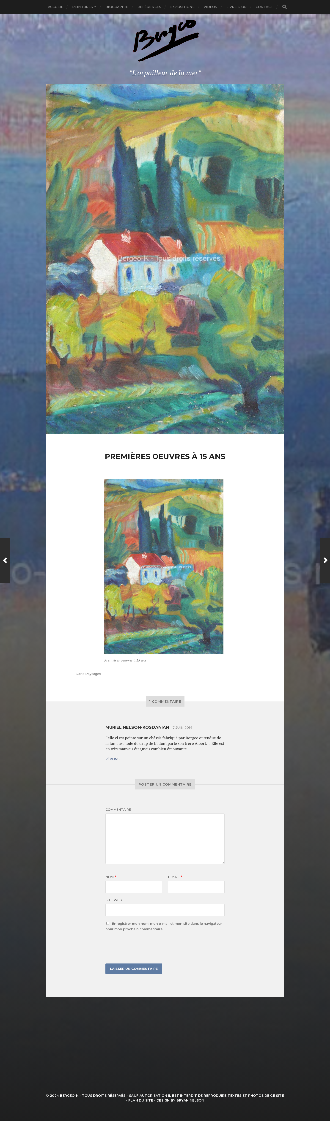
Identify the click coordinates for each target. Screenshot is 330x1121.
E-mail (175, 877)
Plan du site (140, 1100)
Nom (110, 877)
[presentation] (140, 948)
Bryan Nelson (190, 1100)
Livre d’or (236, 7)
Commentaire (118, 810)
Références (149, 7)
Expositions (182, 7)
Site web (113, 900)
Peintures (82, 7)
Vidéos (210, 7)
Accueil (55, 7)
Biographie (116, 7)
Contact (264, 7)
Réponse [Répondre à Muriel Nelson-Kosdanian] (113, 759)
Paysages (93, 674)
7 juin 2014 (182, 728)
